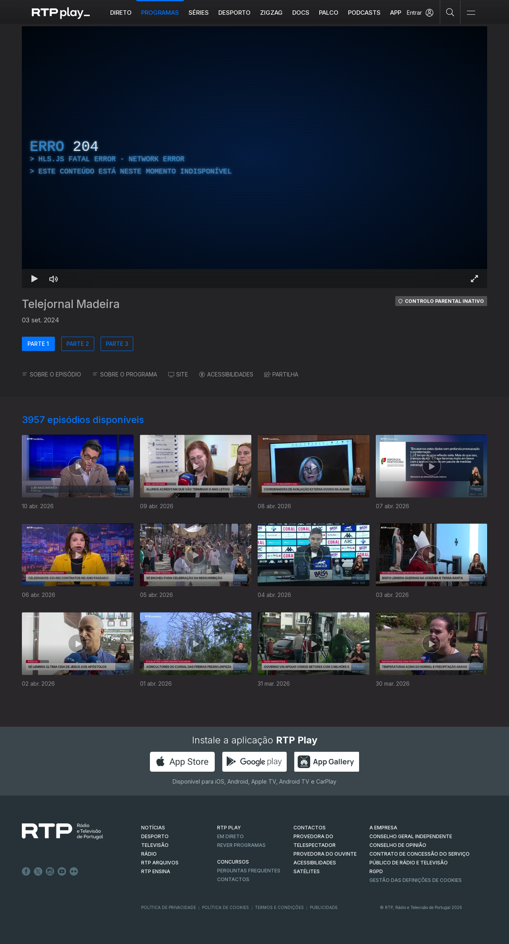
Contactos (233, 879)
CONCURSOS (233, 862)
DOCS (300, 12)
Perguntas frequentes (248, 871)
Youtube (62, 871)
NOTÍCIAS (153, 828)
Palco (328, 12)
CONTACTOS (309, 828)
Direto (121, 12)
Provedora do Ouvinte (325, 854)
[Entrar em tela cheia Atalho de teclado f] (474, 278)
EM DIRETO (230, 836)
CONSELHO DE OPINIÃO (397, 845)
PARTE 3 (117, 343)
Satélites (306, 871)
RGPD (376, 871)
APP (395, 12)
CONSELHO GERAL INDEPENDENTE (410, 836)
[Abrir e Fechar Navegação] (470, 13)
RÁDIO (149, 854)
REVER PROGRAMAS (241, 845)
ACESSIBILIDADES (226, 374)
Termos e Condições (279, 907)
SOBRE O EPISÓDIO (51, 374)
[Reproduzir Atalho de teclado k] (34, 278)
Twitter (38, 871)
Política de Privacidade (168, 907)
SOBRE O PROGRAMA (124, 374)
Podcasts (364, 12)
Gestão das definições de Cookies (415, 880)
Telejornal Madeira (71, 304)
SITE (178, 374)
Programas (160, 12)
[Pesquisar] (450, 12)
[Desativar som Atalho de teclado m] (53, 278)
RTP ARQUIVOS (160, 863)
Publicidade (324, 907)
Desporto (234, 12)
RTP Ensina (155, 871)
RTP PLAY (229, 828)
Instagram (50, 871)
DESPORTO (155, 836)
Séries (198, 12)
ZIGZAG (271, 12)
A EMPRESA (383, 828)
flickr (74, 871)
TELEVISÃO (155, 845)
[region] (254, 157)
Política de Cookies (225, 907)
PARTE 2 (77, 343)
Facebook (26, 871)
